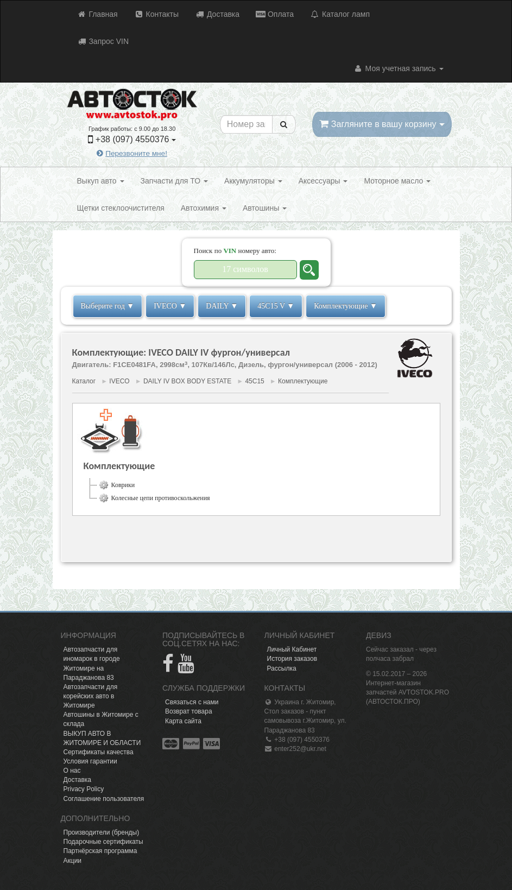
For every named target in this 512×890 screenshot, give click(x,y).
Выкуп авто (100, 180)
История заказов (292, 658)
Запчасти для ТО (174, 180)
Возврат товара (188, 711)
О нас (72, 770)
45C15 (254, 381)
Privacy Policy (84, 789)
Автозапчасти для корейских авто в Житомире (91, 696)
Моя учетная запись (398, 68)
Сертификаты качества (99, 752)
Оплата (275, 14)
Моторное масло (397, 180)
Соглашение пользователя (104, 799)
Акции (73, 860)
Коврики (116, 484)
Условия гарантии (90, 761)
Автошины (265, 208)
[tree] (256, 491)
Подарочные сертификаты (103, 841)
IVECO (119, 381)
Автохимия (203, 208)
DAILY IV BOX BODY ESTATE (187, 381)
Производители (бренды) (102, 832)
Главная (97, 14)
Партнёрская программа (100, 851)
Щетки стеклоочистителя (121, 208)
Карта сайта (183, 721)
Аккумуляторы (253, 180)
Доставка (217, 14)
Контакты (156, 14)
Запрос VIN (103, 41)
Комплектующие (302, 381)
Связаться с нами (191, 702)
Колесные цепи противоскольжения (153, 497)
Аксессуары (323, 180)
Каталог (84, 381)
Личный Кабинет (292, 649)
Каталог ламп (340, 14)
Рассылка (281, 668)
